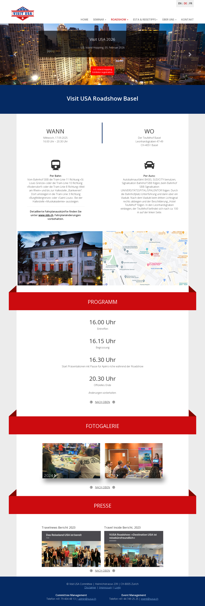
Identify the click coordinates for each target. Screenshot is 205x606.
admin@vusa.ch (87, 599)
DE (185, 3)
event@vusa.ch (149, 599)
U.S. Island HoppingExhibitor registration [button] (102, 70)
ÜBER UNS (169, 19)
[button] (15, 54)
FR (190, 3)
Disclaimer (90, 587)
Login (118, 587)
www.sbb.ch (45, 215)
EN (179, 3)
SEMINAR (99, 19)
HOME (84, 19)
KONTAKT (187, 19)
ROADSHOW (119, 19)
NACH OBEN (102, 402)
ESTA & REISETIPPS (145, 19)
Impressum (105, 587)
